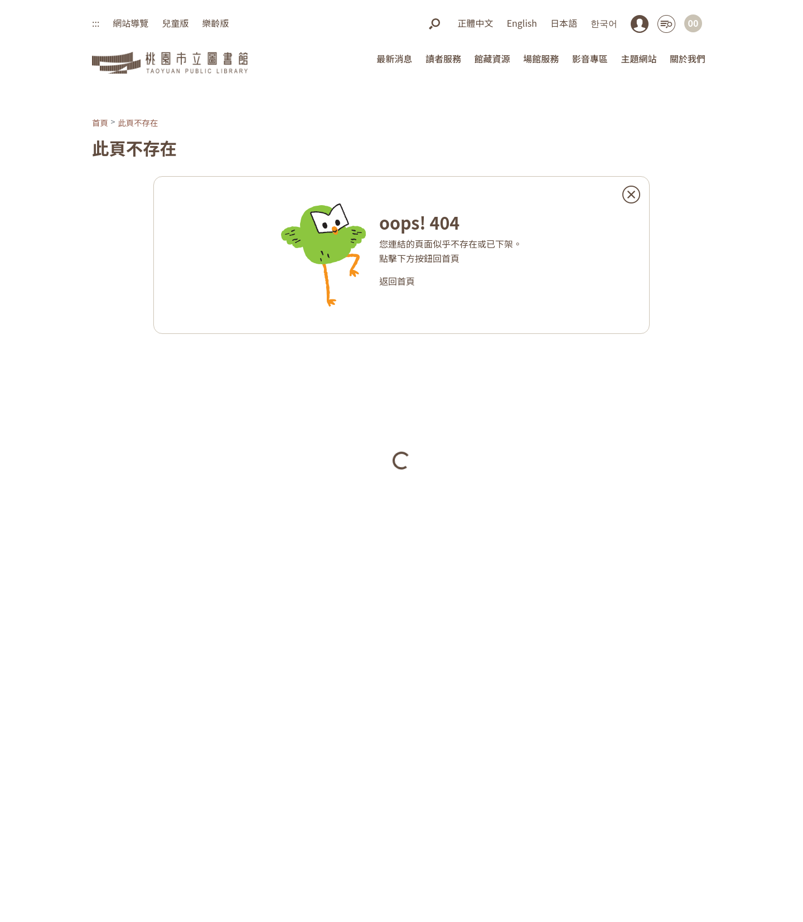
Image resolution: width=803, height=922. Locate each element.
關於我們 (687, 58)
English (522, 23)
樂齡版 (215, 23)
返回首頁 (397, 281)
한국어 (604, 23)
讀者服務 (443, 58)
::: (95, 23)
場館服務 (541, 58)
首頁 (100, 122)
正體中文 (476, 23)
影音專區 (590, 58)
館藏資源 (492, 58)
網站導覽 (130, 23)
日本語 (563, 23)
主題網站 (638, 58)
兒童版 (175, 23)
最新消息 (394, 58)
